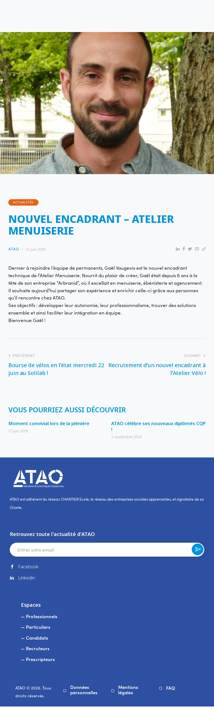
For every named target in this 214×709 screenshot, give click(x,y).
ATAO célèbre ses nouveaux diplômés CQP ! (154, 427)
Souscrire (197, 552)
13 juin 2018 (18, 431)
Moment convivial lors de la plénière (50, 424)
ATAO (20, 690)
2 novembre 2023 (126, 437)
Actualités (23, 203)
